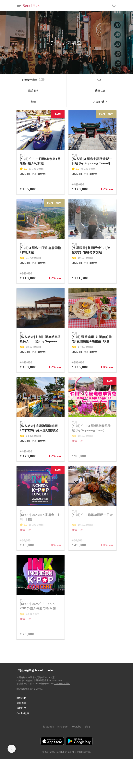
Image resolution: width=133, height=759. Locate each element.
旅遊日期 (33, 90)
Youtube (76, 726)
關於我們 (21, 698)
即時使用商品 (29, 80)
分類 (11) (100, 90)
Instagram (62, 726)
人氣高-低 (98, 101)
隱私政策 (21, 708)
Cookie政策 (23, 713)
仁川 (100, 80)
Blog (87, 726)
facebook (48, 726)
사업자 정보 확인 (62, 683)
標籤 (33, 101)
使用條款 (21, 703)
